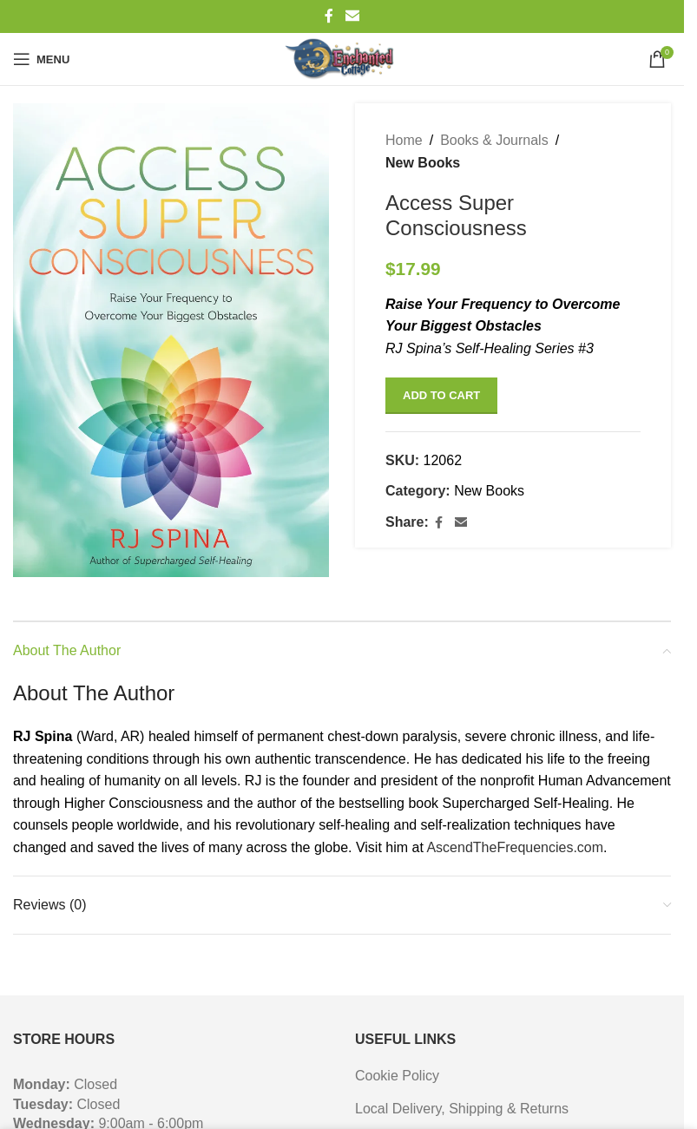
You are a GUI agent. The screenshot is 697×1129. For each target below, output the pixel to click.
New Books (422, 162)
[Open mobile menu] (41, 59)
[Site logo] (342, 59)
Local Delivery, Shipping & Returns (462, 1108)
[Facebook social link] (329, 16)
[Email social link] (352, 16)
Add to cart (441, 395)
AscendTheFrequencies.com (514, 847)
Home (404, 140)
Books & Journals (494, 140)
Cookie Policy (397, 1075)
